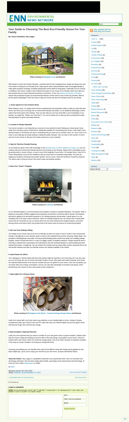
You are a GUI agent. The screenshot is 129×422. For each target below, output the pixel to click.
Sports (93, 138)
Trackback (84, 372)
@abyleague (28, 363)
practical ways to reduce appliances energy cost (62, 148)
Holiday (94, 106)
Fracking (94, 80)
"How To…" (95, 39)
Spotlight (94, 141)
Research (94, 128)
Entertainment (96, 68)
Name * (66, 395)
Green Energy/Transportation (101, 93)
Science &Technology (98, 135)
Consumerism (96, 58)
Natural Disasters (97, 109)
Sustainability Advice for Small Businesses (21, 377)
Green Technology (97, 100)
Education (94, 64)
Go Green (94, 84)
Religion (94, 125)
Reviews (94, 131)
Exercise (94, 71)
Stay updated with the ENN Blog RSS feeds (102, 30)
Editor (13, 367)
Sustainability (29, 373)
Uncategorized (96, 151)
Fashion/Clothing (97, 74)
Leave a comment (75, 372)
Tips (39, 373)
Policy (93, 119)
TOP (125, 419)
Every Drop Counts (80, 377)
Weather (94, 160)
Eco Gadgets (95, 61)
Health (93, 103)
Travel (93, 147)
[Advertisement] (53, 7)
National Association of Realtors (71, 93)
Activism (94, 42)
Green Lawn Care (99, 87)
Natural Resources (97, 112)
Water (93, 157)
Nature (93, 116)
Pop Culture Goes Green (100, 122)
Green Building (96, 90)
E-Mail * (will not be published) (72, 399)
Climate (94, 52)
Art (92, 48)
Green (17, 373)
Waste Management (98, 154)
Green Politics (96, 96)
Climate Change (97, 55)
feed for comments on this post (76, 371)
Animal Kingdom (97, 45)
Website (66, 403)
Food (93, 77)
